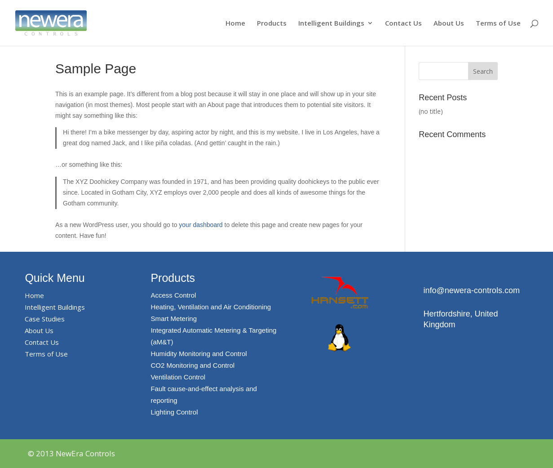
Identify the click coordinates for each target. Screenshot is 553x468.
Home (235, 23)
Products (272, 23)
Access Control (173, 295)
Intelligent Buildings (331, 23)
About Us (449, 23)
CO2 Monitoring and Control (192, 365)
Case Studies (45, 318)
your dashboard (200, 224)
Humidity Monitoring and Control (198, 353)
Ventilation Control (177, 377)
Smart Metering (173, 318)
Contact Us (403, 23)
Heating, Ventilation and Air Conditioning (210, 307)
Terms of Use (498, 23)
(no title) (431, 111)
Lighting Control (174, 412)
